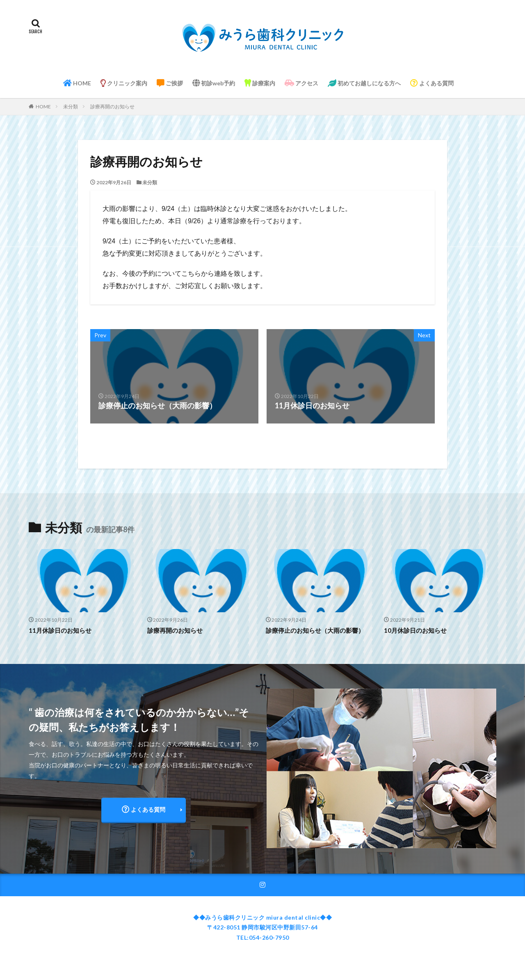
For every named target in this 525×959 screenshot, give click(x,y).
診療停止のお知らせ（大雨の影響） (315, 630)
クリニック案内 (123, 83)
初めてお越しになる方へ (364, 83)
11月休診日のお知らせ (60, 630)
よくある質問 (432, 83)
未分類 (70, 106)
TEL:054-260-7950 (262, 937)
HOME (77, 83)
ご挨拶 (170, 83)
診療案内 (259, 83)
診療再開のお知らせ (112, 106)
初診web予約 (213, 83)
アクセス (301, 83)
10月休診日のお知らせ (415, 630)
